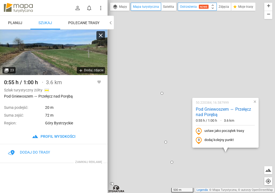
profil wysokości (53, 136)
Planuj (15, 23)
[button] (131, 84)
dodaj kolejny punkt (180, 82)
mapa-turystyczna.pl (18, 8)
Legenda (202, 190)
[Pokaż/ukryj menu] (100, 8)
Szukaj (45, 23)
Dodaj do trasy (29, 152)
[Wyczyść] (100, 35)
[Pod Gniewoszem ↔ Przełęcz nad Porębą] (53, 52)
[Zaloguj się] (77, 8)
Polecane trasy (83, 23)
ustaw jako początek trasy (185, 73)
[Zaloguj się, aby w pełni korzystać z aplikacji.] (99, 82)
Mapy (119, 7)
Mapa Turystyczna (224, 190)
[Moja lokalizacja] (268, 181)
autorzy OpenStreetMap (257, 190)
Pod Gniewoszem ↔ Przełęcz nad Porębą (189, 54)
